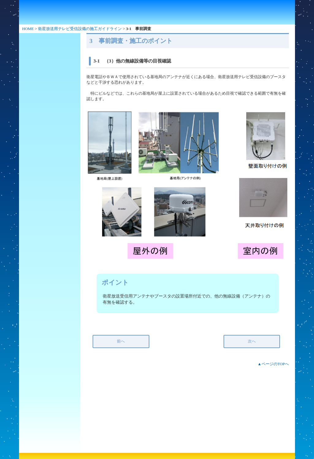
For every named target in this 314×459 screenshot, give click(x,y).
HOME (28, 28)
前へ (121, 341)
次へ (252, 341)
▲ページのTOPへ (273, 364)
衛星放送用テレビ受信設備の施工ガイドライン (80, 28)
